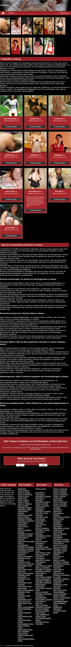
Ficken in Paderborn (60, 494)
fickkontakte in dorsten (44, 599)
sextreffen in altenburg (26, 521)
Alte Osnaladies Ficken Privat (23, 632)
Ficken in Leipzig (24, 492)
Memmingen (57, 500)
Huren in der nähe (60, 504)
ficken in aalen (23, 506)
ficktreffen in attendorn (26, 547)
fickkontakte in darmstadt (41, 574)
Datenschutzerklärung (19, 645)
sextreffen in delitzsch (44, 583)
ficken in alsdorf (23, 517)
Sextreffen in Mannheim (40, 499)
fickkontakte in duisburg (58, 514)
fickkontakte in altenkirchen (23, 523)
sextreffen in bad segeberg (24, 597)
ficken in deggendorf (43, 579)
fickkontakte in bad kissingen (25, 567)
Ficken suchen (41, 489)
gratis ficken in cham (43, 553)
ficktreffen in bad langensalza (24, 576)
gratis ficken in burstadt (41, 538)
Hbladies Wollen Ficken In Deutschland (61, 597)
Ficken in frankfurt (60, 491)
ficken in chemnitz (42, 554)
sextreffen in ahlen (24, 509)
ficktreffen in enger (60, 549)
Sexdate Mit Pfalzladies (57, 608)
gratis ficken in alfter (25, 515)
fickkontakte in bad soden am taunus (25, 600)
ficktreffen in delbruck (43, 581)
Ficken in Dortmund (25, 494)
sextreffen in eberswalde (57, 525)
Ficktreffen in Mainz (43, 502)
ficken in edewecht (60, 534)
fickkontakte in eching (61, 528)
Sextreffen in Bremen (43, 496)
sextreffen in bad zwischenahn (42, 518)
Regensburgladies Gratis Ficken (42, 612)
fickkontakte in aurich (25, 551)
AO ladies (56, 507)
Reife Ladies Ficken (25, 629)
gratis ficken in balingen (41, 525)
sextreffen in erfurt (60, 551)
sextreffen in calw (42, 547)
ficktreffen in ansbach (26, 534)
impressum (30, 645)
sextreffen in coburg (43, 560)
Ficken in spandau (42, 506)
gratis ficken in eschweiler (58, 570)
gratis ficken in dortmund (41, 602)
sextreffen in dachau (43, 571)
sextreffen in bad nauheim (24, 580)
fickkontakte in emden (61, 541)
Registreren (22, 489)
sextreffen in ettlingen (61, 579)
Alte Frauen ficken (60, 590)
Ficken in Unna (23, 496)
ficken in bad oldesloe (26, 590)
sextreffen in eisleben (61, 539)
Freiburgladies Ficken (26, 624)
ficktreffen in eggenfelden (57, 537)
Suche (15, 63)
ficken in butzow (41, 541)
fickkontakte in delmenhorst (41, 585)
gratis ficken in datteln (44, 577)
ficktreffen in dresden (43, 607)
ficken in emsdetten (60, 547)
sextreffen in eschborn (61, 564)
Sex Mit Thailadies (42, 609)
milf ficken (57, 588)
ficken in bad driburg (25, 556)
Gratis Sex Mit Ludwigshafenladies (60, 600)
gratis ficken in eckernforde (58, 531)
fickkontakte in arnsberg (23, 538)
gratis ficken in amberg (23, 527)
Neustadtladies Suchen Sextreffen (60, 593)
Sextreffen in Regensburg (40, 493)
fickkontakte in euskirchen (58, 582)
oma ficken (57, 586)
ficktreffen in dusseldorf (57, 521)
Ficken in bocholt (42, 504)
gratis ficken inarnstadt (26, 541)
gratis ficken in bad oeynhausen (25, 587)
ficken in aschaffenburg (23, 544)
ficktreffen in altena (25, 519)
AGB (12, 645)
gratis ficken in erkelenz (58, 557)
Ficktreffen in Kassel (43, 511)
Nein (43, 465)
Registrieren (64, 13)
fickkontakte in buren (43, 536)
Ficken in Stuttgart (60, 492)
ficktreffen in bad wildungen (42, 514)
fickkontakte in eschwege (58, 567)
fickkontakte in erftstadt (58, 553)
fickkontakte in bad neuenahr (25, 583)
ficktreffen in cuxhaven (44, 569)
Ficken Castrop (23, 500)
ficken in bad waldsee (26, 607)
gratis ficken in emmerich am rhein (60, 544)
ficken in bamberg (42, 528)
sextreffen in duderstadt (57, 510)
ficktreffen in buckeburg (40, 544)
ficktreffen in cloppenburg (40, 557)
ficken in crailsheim (43, 568)
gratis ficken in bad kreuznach (25, 570)
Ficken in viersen (59, 496)
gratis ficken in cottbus (44, 566)
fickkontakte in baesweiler (41, 521)
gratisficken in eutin (60, 584)
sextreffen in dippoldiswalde (41, 597)
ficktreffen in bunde (43, 530)
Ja (20, 465)
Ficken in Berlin (23, 491)
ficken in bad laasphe (25, 573)
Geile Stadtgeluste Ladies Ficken (42, 615)
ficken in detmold (42, 592)
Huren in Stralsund (60, 502)
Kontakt (26, 645)
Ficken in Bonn (23, 502)
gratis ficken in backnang (23, 553)
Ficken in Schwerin (60, 506)
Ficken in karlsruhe (60, 489)
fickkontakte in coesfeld (41, 563)
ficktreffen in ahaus (25, 507)
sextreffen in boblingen (40, 533)
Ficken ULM (22, 498)
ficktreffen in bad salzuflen (24, 593)
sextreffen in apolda (25, 536)
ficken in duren (58, 519)
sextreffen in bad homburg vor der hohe (26, 563)
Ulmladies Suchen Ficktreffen (42, 623)
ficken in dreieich (42, 605)
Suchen (11, 13)
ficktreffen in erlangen (61, 562)
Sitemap (9, 645)
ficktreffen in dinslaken (44, 594)
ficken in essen (58, 573)
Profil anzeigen (11, 126)
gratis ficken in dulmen (61, 517)
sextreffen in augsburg (26, 549)
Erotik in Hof (57, 498)
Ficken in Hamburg (25, 504)
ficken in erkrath (59, 560)
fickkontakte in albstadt (23, 512)
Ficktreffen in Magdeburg (40, 508)
